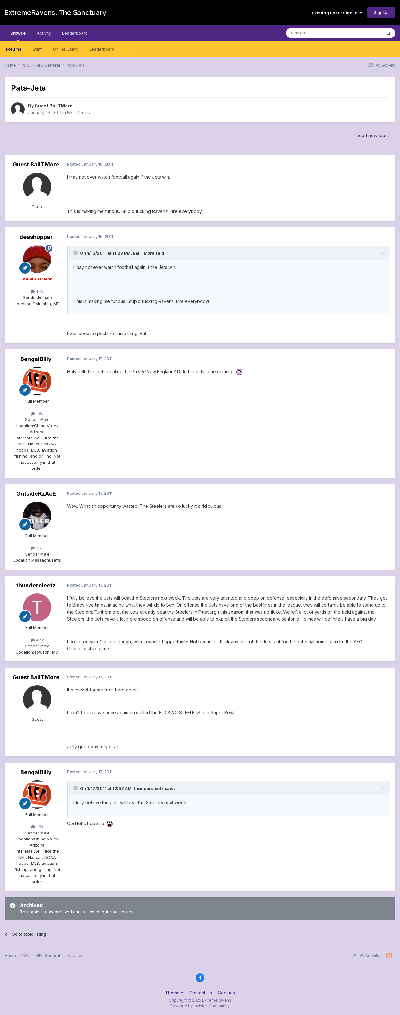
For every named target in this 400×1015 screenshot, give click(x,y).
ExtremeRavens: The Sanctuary (55, 12)
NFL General (79, 112)
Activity (44, 33)
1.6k (37, 413)
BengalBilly (36, 359)
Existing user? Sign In (337, 12)
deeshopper (36, 237)
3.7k (37, 547)
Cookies (226, 992)
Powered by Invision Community (200, 1005)
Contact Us (200, 992)
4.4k (37, 639)
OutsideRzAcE (36, 493)
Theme (174, 992)
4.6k (37, 291)
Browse (18, 36)
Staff (37, 49)
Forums (14, 49)
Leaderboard (102, 49)
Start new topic (373, 135)
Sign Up (381, 12)
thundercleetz (36, 585)
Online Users (65, 49)
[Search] (318, 33)
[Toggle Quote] (76, 252)
